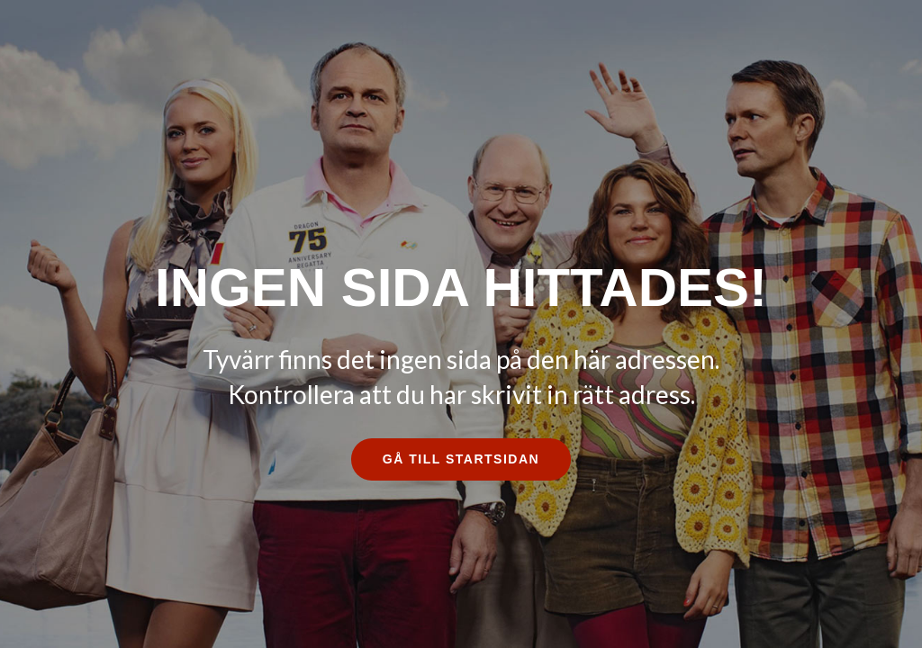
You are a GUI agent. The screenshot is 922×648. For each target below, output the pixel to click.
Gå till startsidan (461, 459)
